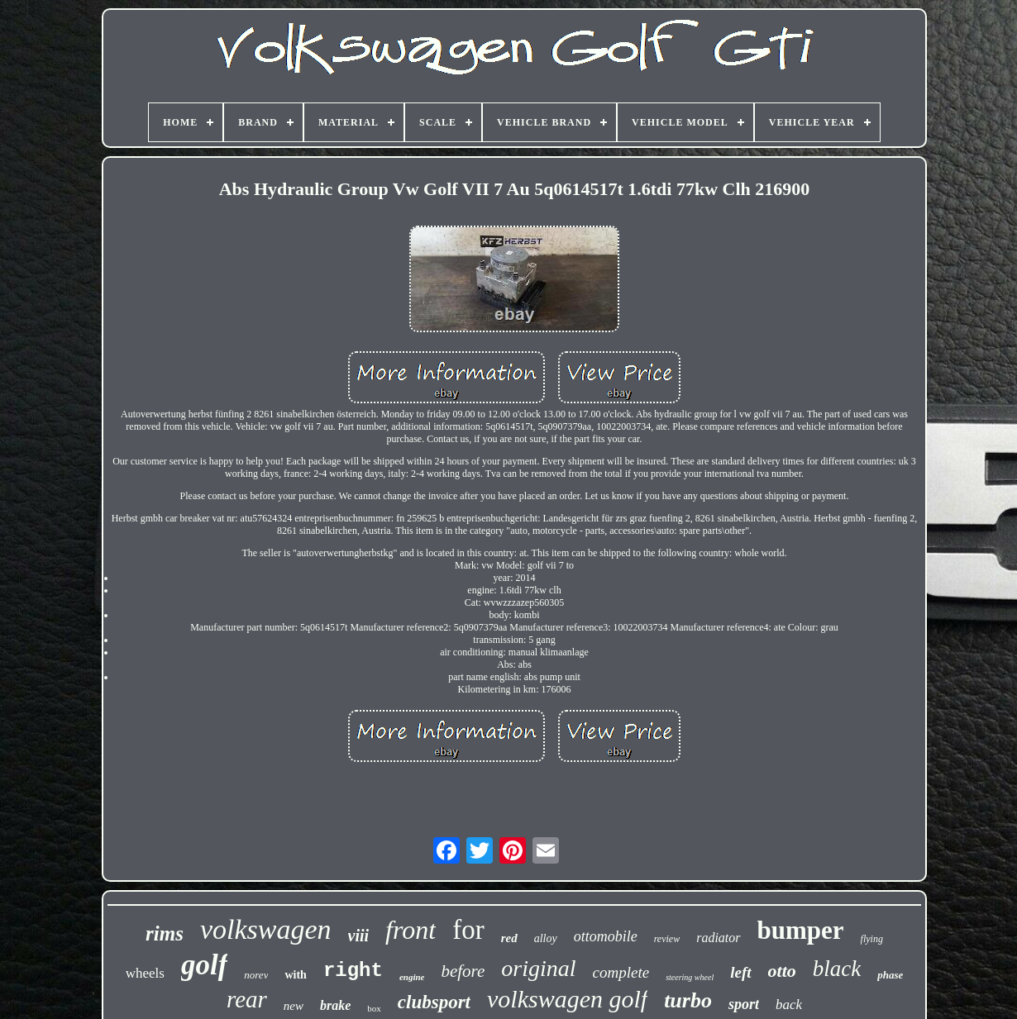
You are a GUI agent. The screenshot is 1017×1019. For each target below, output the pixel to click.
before (463, 971)
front (410, 930)
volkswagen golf (567, 998)
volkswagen (266, 929)
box (374, 1008)
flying (872, 939)
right (353, 970)
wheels (145, 973)
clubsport (434, 1002)
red (509, 938)
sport (743, 1004)
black (837, 968)
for (468, 930)
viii (359, 935)
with (295, 975)
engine (412, 977)
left (740, 972)
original (538, 968)
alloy (545, 938)
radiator (718, 938)
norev (256, 975)
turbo (688, 1000)
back (789, 1004)
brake (335, 1005)
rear (247, 999)
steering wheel (690, 977)
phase (890, 975)
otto (782, 970)
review (667, 939)
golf (204, 965)
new (293, 1005)
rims (165, 933)
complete (621, 972)
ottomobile (605, 936)
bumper (800, 930)
